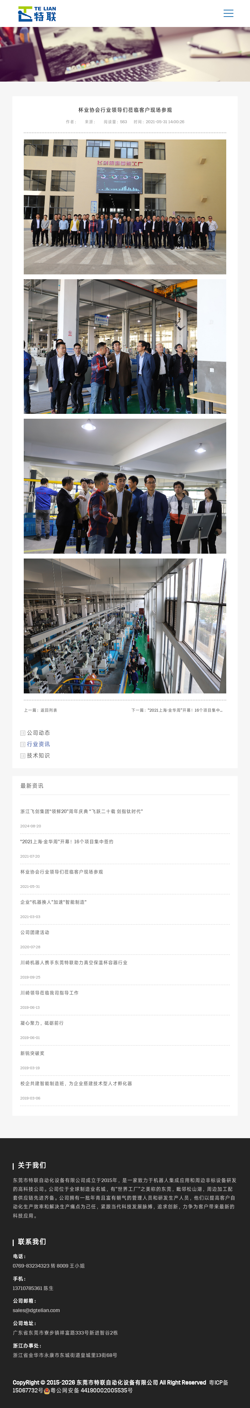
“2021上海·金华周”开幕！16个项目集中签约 (188, 710)
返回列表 (48, 710)
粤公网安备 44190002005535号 (88, 1391)
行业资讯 (38, 745)
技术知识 (38, 756)
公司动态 (38, 733)
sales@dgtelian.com (36, 1310)
